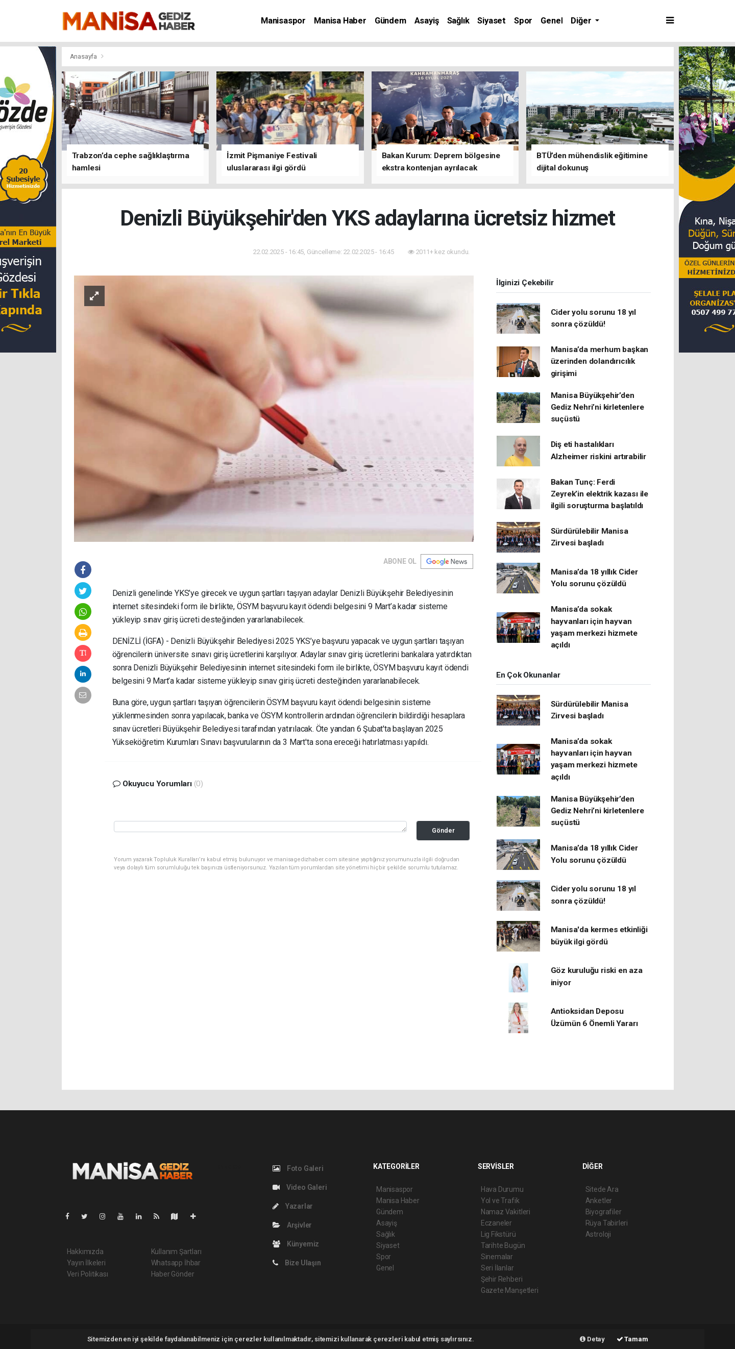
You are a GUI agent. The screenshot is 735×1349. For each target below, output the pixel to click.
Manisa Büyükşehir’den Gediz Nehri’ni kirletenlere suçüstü (597, 407)
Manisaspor (283, 21)
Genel (551, 21)
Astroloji (598, 1234)
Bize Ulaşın (297, 1263)
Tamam (632, 1339)
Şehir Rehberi (502, 1279)
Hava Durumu (502, 1189)
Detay (592, 1339)
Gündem (390, 21)
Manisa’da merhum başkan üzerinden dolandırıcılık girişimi (600, 361)
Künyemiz (296, 1244)
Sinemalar (497, 1257)
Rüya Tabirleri (606, 1223)
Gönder (443, 830)
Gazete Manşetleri (509, 1290)
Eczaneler (496, 1223)
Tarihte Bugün (503, 1245)
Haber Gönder (172, 1274)
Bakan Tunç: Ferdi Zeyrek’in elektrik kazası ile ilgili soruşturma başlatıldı (599, 494)
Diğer (582, 21)
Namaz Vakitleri (505, 1212)
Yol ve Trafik (500, 1200)
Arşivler (292, 1225)
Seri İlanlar (497, 1268)
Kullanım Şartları (176, 1251)
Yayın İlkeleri (86, 1263)
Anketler (598, 1200)
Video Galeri (300, 1187)
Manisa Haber (340, 21)
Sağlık (458, 21)
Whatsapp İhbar (176, 1263)
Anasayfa (84, 56)
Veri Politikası (87, 1274)
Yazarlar (293, 1206)
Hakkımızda (85, 1251)
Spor (523, 21)
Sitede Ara (602, 1189)
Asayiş (426, 21)
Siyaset (491, 21)
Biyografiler (603, 1212)
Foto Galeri (298, 1168)
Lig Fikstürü (498, 1234)
